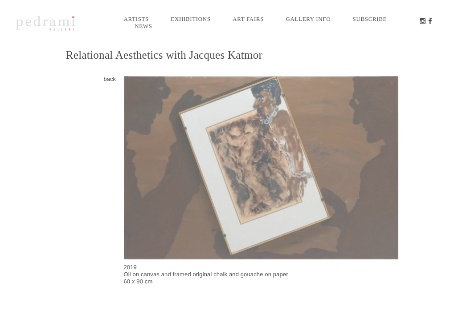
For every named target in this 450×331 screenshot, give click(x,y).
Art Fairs (248, 19)
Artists (136, 19)
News (143, 26)
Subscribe (370, 19)
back (110, 79)
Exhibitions (190, 19)
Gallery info (308, 19)
